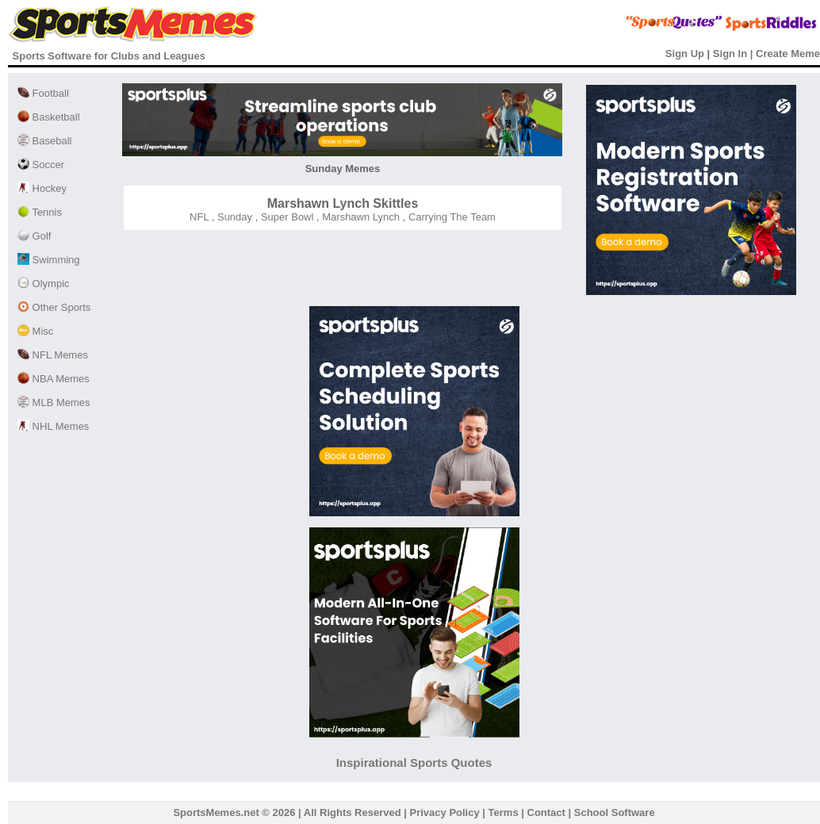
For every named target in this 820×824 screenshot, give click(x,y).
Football (43, 93)
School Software (614, 812)
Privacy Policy (445, 812)
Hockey (42, 188)
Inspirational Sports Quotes (414, 762)
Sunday (233, 217)
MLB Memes (53, 402)
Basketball (48, 117)
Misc (35, 331)
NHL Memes (53, 426)
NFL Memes (52, 355)
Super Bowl (285, 217)
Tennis (39, 212)
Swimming (48, 260)
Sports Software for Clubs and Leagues (109, 56)
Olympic (43, 283)
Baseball (44, 141)
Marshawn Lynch (360, 217)
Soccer (40, 165)
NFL (199, 217)
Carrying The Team (450, 217)
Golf (34, 236)
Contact (546, 812)
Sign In (730, 53)
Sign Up (684, 53)
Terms (504, 812)
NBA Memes (53, 379)
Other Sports (53, 307)
